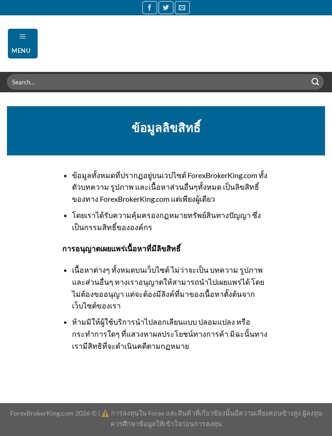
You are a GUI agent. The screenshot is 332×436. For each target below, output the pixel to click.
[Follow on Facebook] (149, 7)
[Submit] (315, 82)
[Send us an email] (182, 7)
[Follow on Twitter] (165, 7)
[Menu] (23, 43)
